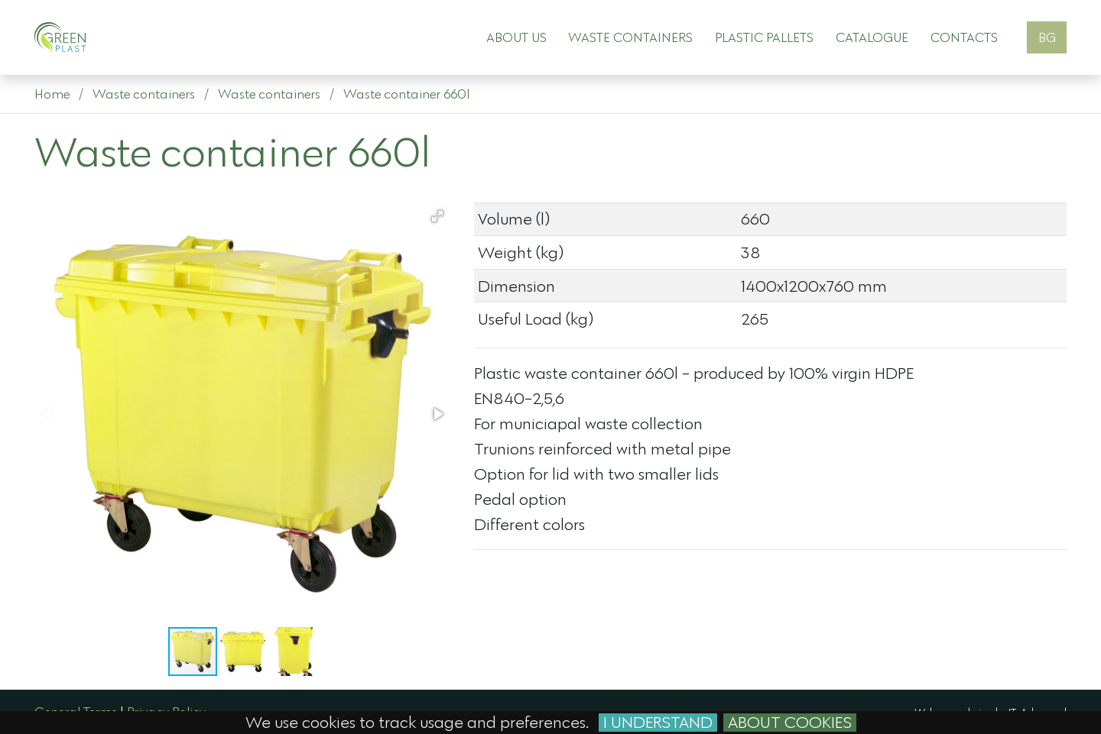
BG (1047, 37)
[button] (437, 216)
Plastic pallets (764, 37)
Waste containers (630, 37)
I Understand (658, 722)
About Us (516, 37)
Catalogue (872, 37)
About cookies (790, 722)
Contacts (964, 37)
